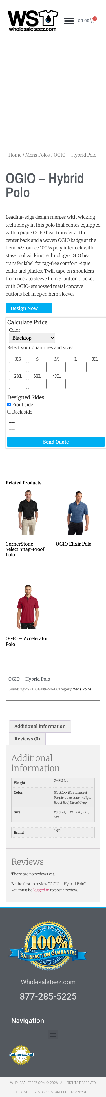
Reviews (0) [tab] (27, 739)
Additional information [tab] (40, 726)
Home (14, 155)
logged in (41, 890)
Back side (22, 412)
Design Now (24, 308)
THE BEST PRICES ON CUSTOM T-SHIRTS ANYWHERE (53, 1092)
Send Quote (56, 442)
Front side (22, 404)
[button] (69, 21)
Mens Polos (37, 155)
